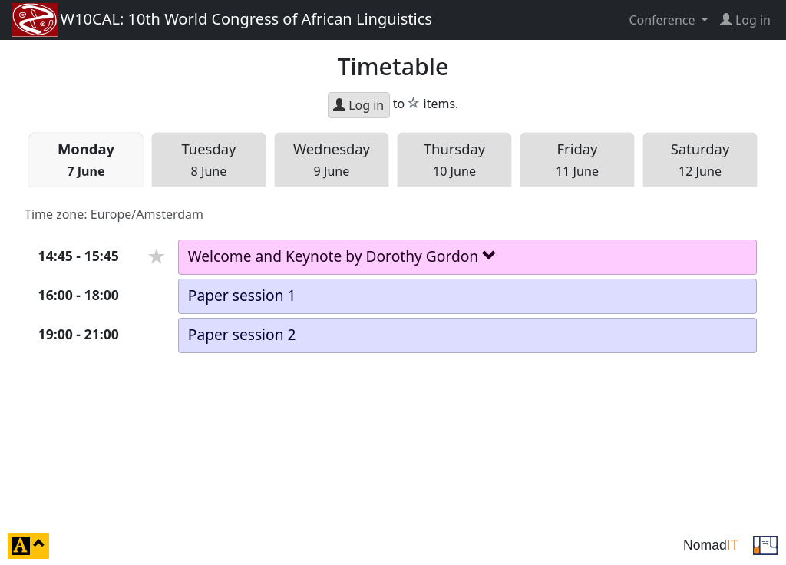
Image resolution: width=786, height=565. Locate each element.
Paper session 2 (242, 334)
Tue (209, 159)
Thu (454, 159)
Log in (358, 105)
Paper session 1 (242, 295)
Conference (663, 20)
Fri (577, 159)
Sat (700, 159)
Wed (331, 159)
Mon (86, 159)
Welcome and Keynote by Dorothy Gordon (342, 256)
